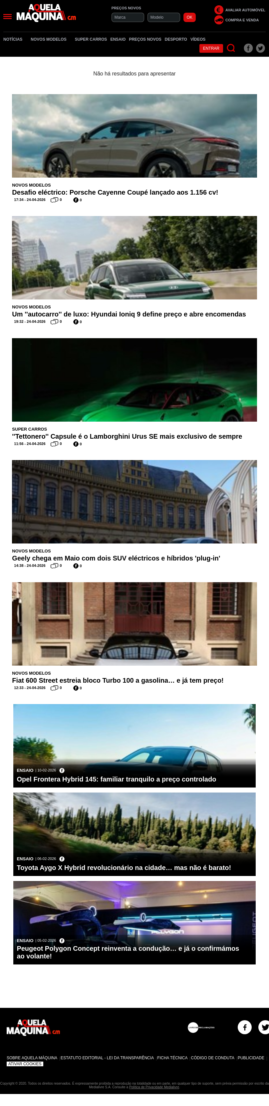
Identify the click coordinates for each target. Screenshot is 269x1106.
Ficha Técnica (172, 1058)
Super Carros (91, 39)
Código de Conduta (212, 1058)
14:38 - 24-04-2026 (29, 566)
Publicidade (251, 1058)
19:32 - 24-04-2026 (29, 321)
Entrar (211, 48)
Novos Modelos (51, 39)
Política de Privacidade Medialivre (154, 1087)
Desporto (176, 39)
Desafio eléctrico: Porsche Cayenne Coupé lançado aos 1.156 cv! (115, 192)
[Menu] (7, 16)
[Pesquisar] (231, 48)
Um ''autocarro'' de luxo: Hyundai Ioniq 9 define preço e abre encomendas (129, 314)
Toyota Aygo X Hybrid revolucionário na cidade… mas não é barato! (124, 867)
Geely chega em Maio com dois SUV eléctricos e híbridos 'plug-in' (116, 558)
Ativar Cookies (25, 1064)
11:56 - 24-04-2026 (29, 444)
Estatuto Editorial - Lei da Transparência (107, 1058)
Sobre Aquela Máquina (32, 1058)
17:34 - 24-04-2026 (29, 200)
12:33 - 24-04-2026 (29, 688)
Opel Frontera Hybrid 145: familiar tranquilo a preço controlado (116, 779)
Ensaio (118, 39)
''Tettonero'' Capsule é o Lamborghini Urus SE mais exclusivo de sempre (127, 436)
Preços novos (145, 39)
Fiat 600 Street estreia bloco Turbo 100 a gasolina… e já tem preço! (117, 680)
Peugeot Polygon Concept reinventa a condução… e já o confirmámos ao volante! (128, 952)
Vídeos (197, 39)
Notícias (15, 39)
